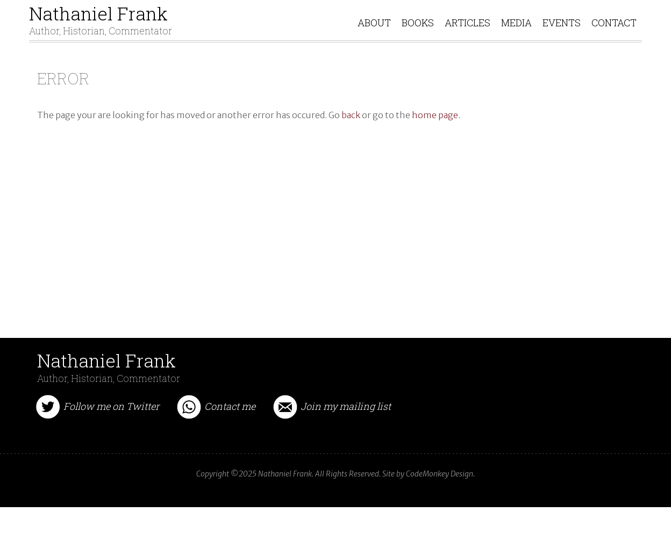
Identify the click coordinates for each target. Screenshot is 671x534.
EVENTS (561, 33)
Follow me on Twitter (111, 427)
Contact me (229, 427)
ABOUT (374, 33)
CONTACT (614, 33)
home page (435, 136)
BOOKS (418, 33)
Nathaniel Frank (100, 25)
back (350, 136)
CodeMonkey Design (439, 495)
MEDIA (516, 33)
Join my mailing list (346, 427)
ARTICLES (467, 33)
